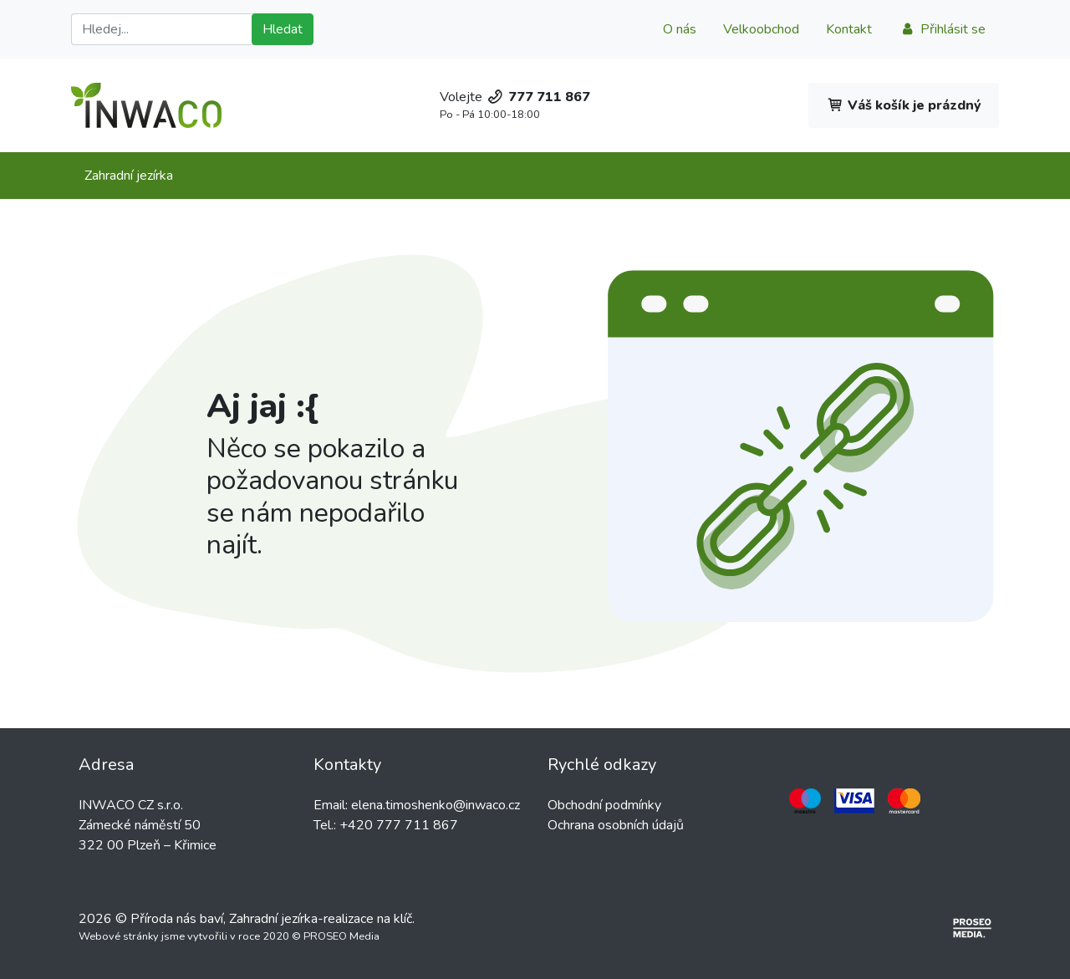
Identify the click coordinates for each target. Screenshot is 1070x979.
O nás (679, 29)
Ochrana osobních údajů (616, 825)
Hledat (282, 29)
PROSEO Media (341, 936)
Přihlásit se (942, 29)
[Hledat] (164, 29)
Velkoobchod (761, 29)
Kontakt (849, 29)
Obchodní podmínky (604, 805)
